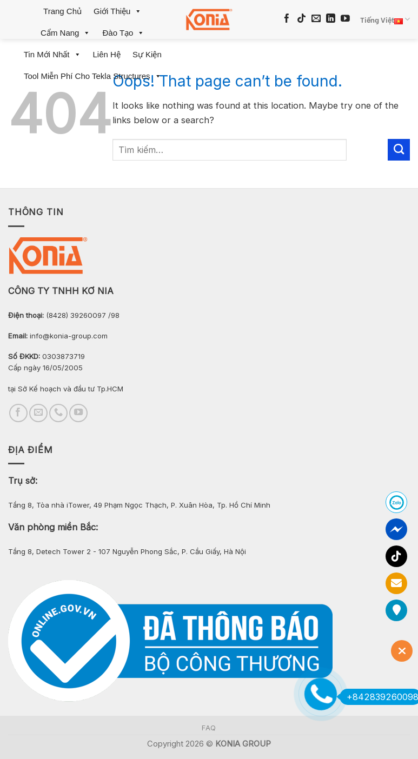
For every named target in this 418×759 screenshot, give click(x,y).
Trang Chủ (62, 11)
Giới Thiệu (118, 11)
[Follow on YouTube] (345, 19)
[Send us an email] (316, 19)
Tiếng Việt (385, 19)
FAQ (209, 728)
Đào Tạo (123, 32)
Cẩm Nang (65, 32)
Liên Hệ (107, 54)
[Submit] (399, 150)
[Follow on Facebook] (286, 19)
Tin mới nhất (52, 54)
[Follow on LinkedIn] (330, 19)
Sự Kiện (147, 54)
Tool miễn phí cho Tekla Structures (93, 75)
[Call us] (58, 413)
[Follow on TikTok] (301, 19)
